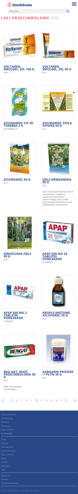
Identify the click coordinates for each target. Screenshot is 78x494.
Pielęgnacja (6, 426)
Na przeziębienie (8, 414)
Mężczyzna (5, 466)
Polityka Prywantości (9, 483)
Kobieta (4, 462)
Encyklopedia (6, 433)
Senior (4, 458)
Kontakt (4, 479)
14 (56, 400)
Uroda (3, 439)
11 (41, 400)
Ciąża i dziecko (7, 429)
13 (51, 400)
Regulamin (5, 475)
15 (61, 400)
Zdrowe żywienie (8, 450)
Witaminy (5, 422)
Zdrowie (4, 443)
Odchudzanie (7, 418)
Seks (3, 469)
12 (46, 400)
